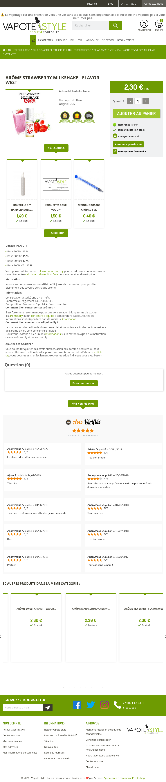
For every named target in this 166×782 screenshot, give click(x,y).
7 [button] (91, 687)
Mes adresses (10, 747)
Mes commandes (12, 741)
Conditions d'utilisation (98, 739)
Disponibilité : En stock (131, 131)
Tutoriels (92, 3)
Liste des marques (54, 752)
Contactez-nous (153, 3)
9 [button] (102, 687)
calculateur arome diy (50, 271)
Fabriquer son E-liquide (57, 758)
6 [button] (86, 687)
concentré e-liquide (42, 315)
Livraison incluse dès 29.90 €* (60, 735)
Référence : (125, 126)
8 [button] (97, 687)
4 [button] (75, 687)
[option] (22, 194)
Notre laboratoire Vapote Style (103, 755)
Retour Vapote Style (14, 729)
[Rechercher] (97, 25)
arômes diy (16, 315)
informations (53, 334)
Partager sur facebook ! (132, 153)
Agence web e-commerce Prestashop (124, 778)
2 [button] (64, 687)
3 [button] (69, 687)
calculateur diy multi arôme (41, 274)
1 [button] (58, 687)
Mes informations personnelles (20, 752)
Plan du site (92, 767)
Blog (110, 3)
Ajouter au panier (136, 114)
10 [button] (108, 687)
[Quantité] (137, 101)
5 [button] (80, 687)
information (69, 319)
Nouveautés (51, 747)
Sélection (49, 741)
